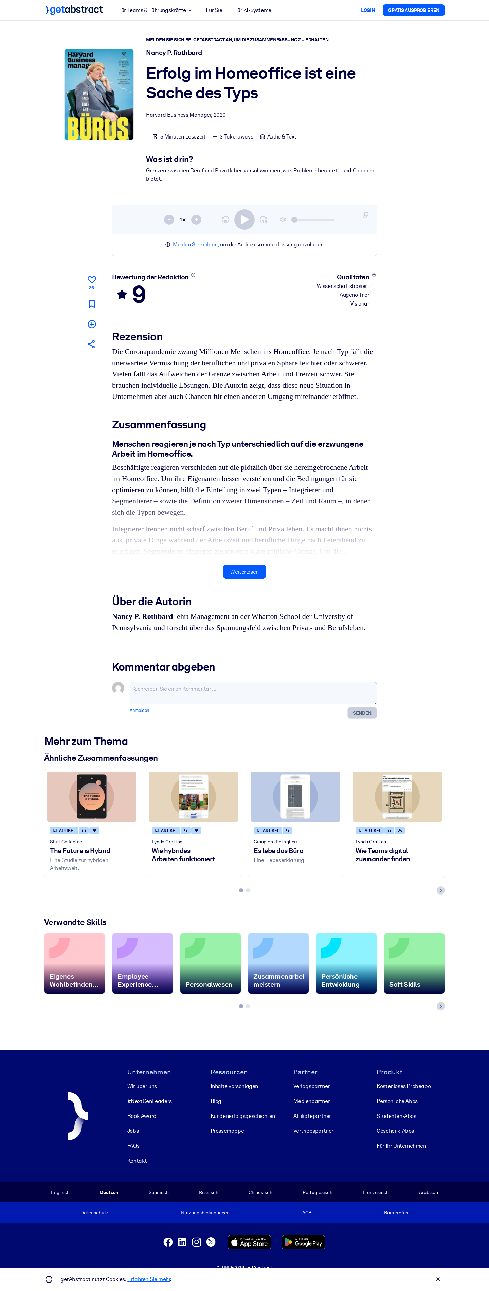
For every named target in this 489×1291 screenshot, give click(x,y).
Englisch (60, 1192)
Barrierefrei (396, 1212)
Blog (216, 1101)
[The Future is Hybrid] (91, 797)
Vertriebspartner (313, 1131)
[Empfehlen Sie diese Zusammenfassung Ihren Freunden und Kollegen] (91, 344)
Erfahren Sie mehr (148, 1279)
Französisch (376, 1192)
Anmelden (139, 710)
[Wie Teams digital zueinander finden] (397, 797)
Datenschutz (94, 1212)
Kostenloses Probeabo (404, 1086)
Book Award (142, 1116)
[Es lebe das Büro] (295, 797)
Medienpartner (311, 1101)
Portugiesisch (317, 1192)
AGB (307, 1212)
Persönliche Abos (397, 1101)
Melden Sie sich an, (196, 244)
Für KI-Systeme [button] (252, 10)
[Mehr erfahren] (193, 275)
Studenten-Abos (396, 1116)
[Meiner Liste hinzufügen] (91, 324)
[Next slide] (441, 890)
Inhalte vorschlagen (234, 1086)
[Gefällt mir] (91, 281)
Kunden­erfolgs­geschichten (243, 1116)
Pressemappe (227, 1131)
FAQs (133, 1146)
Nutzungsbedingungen (205, 1212)
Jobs (133, 1131)
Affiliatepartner (312, 1116)
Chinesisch (260, 1192)
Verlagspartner (311, 1086)
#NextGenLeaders (149, 1101)
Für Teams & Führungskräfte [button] (156, 10)
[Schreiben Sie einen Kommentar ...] (253, 693)
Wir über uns (142, 1086)
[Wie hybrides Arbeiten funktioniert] (193, 797)
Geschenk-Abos (395, 1131)
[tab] (241, 890)
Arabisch (428, 1192)
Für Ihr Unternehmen (401, 1146)
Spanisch (159, 1192)
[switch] (244, 219)
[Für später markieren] (91, 304)
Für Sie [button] (214, 10)
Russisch (208, 1192)
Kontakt (137, 1161)
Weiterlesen (244, 572)
